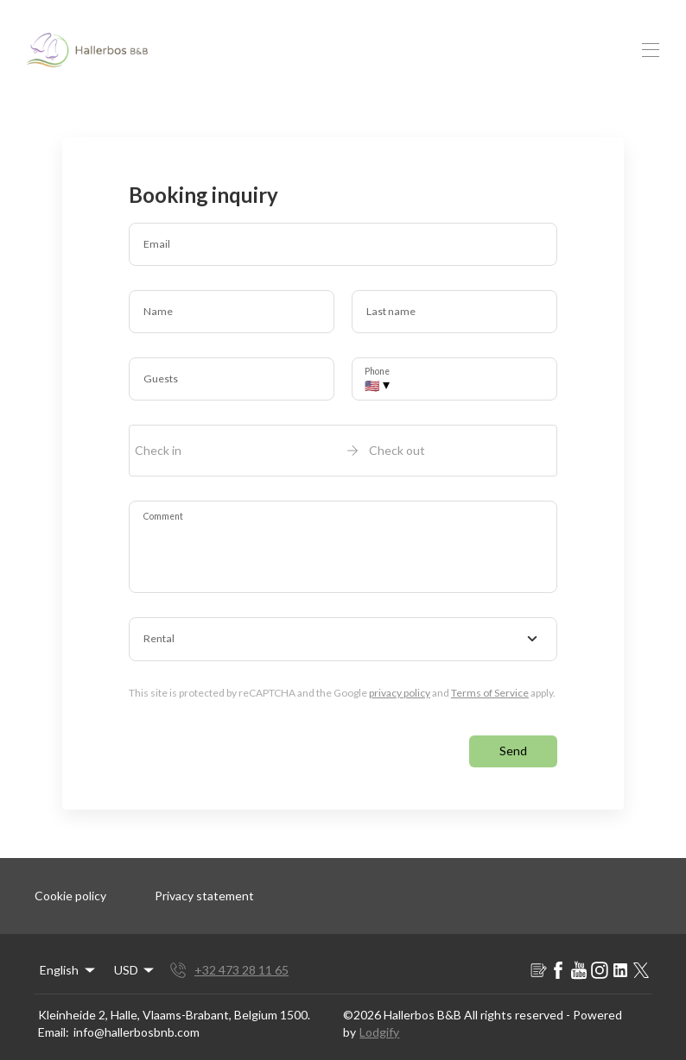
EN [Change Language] (592, 43)
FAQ (445, 43)
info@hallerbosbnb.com (136, 1025)
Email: (53, 1025)
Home (219, 43)
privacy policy (399, 685)
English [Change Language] (69, 963)
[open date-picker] (343, 444)
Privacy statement (204, 888)
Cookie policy (70, 888)
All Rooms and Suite (334, 43)
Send (513, 743)
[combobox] (343, 632)
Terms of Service (490, 685)
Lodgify (379, 1025)
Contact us (518, 43)
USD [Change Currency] (640, 43)
